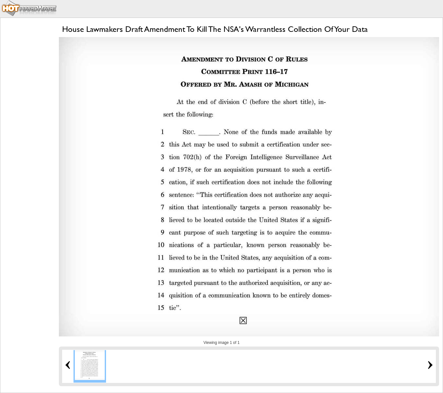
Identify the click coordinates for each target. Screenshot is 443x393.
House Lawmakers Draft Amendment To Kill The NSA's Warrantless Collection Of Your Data (215, 29)
